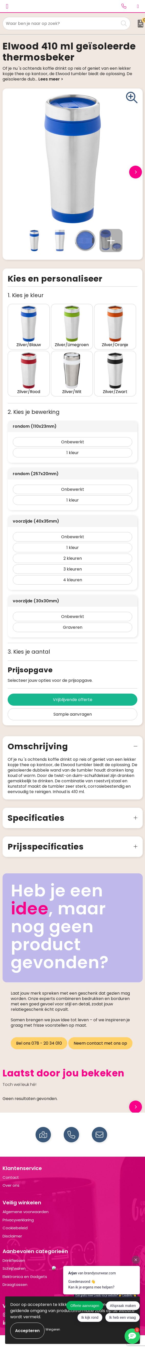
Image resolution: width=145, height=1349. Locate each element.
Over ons (11, 1185)
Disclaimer (12, 1236)
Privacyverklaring (18, 1220)
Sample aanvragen (72, 714)
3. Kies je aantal (29, 651)
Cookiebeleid (15, 1228)
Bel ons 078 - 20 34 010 (39, 1043)
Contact (11, 1177)
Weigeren (53, 1329)
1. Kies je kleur (25, 295)
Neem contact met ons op (100, 1043)
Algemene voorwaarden (26, 1211)
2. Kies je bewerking (34, 411)
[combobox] (60, 23)
